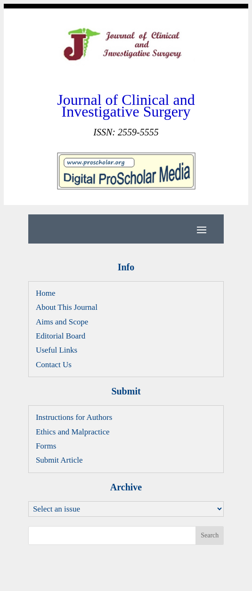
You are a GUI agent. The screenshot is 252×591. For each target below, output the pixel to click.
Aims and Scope (62, 321)
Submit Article (59, 460)
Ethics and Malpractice (73, 431)
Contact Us (54, 364)
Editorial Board (60, 335)
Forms (46, 445)
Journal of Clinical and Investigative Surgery (126, 105)
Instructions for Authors (74, 417)
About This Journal (67, 307)
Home (46, 293)
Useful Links (56, 350)
